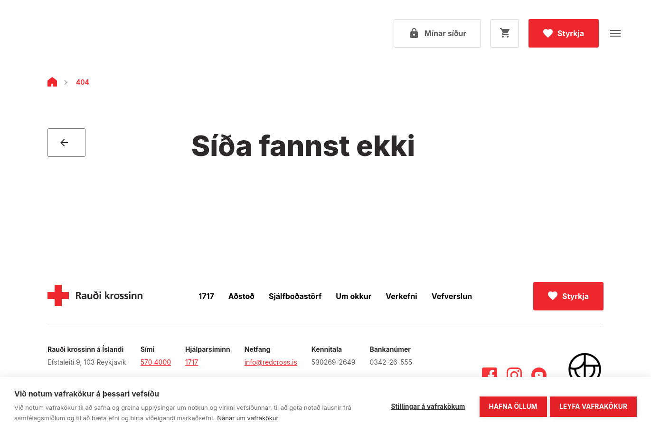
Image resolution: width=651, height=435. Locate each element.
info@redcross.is (271, 362)
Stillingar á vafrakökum (426, 405)
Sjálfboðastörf (295, 296)
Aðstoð (241, 296)
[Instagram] (514, 375)
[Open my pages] (437, 33)
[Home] (52, 83)
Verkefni (401, 296)
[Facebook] (489, 375)
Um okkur (353, 296)
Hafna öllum (511, 405)
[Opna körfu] (505, 33)
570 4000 (156, 362)
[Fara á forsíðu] (68, 33)
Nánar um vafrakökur (247, 418)
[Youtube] (539, 375)
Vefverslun (452, 296)
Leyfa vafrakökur (593, 405)
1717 (206, 296)
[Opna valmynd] (615, 33)
